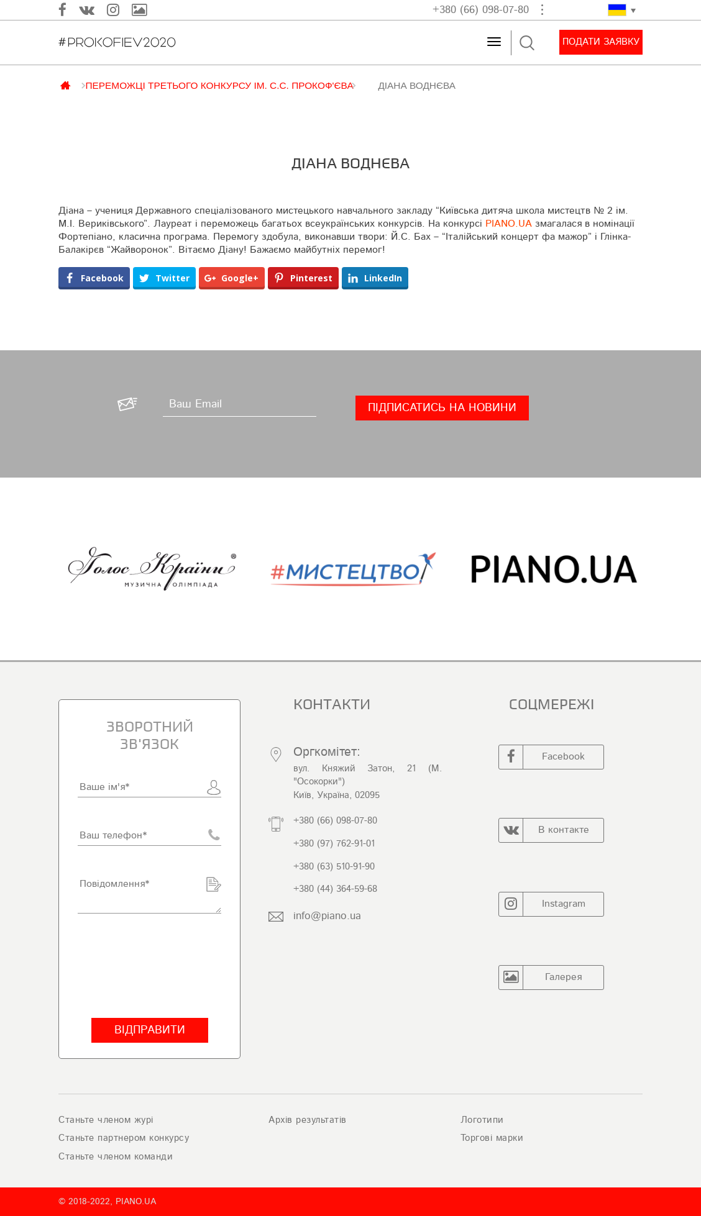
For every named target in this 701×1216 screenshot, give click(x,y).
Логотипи (482, 1120)
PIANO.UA (508, 224)
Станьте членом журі (105, 1120)
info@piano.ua (327, 915)
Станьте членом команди (115, 1156)
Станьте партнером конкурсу (123, 1138)
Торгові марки (492, 1138)
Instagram (542, 904)
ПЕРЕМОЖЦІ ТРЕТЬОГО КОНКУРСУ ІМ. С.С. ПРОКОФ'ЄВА (219, 85)
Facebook (542, 757)
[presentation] (150, 965)
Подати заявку (600, 42)
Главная (66, 84)
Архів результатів (307, 1120)
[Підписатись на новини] (442, 408)
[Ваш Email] (239, 404)
